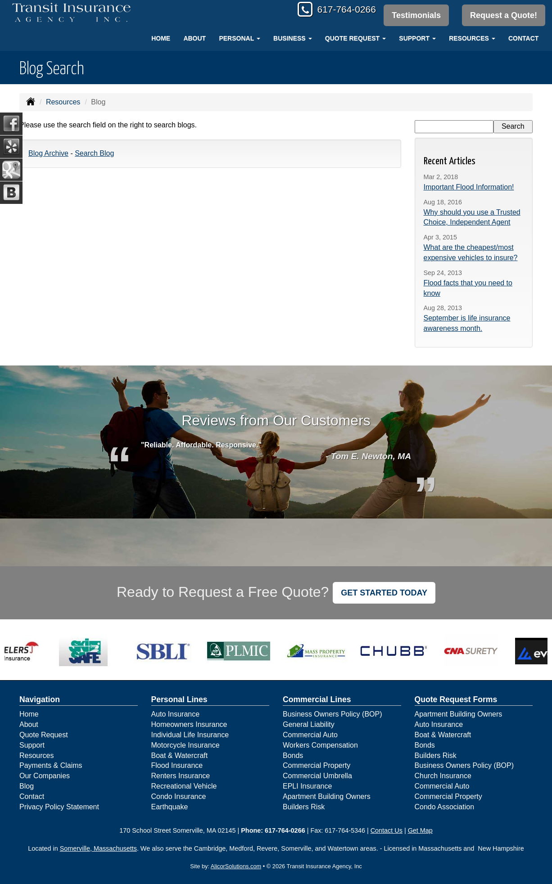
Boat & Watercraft (179, 755)
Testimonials (415, 15)
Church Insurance (443, 776)
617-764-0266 (343, 10)
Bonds (293, 755)
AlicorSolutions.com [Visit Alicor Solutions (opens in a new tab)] (236, 866)
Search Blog (94, 153)
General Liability (309, 724)
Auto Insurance (175, 714)
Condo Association (445, 807)
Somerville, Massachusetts (98, 848)
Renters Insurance (180, 776)
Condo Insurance (178, 796)
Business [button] (292, 38)
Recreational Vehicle (184, 786)
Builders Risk (304, 807)
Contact (523, 38)
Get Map (420, 830)
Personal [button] (239, 38)
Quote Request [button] (355, 38)
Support (32, 745)
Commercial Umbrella (317, 776)
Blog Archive (48, 153)
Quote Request (43, 735)
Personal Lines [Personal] (179, 699)
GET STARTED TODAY (384, 592)
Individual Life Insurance (190, 735)
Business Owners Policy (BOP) (332, 714)
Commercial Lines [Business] (317, 699)
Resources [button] (472, 38)
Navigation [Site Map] (39, 699)
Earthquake (169, 807)
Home (160, 38)
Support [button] (417, 38)
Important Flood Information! (469, 187)
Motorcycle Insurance (185, 745)
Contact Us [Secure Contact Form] (387, 830)
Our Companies (44, 776)
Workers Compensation (320, 745)
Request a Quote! (503, 15)
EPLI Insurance (307, 786)
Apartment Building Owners (327, 796)
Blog (26, 786)
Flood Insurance (177, 765)
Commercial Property (316, 765)
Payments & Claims (50, 765)
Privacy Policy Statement (59, 807)
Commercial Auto (310, 735)
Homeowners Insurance (189, 724)
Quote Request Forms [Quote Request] (456, 699)
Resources (63, 102)
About (194, 38)
